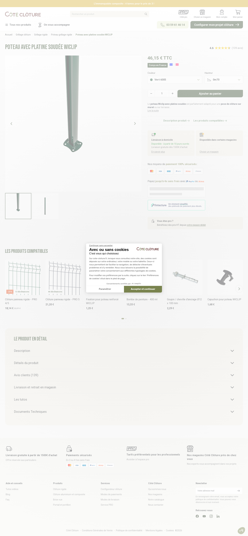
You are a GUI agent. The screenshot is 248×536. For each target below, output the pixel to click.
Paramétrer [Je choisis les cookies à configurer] (105, 289)
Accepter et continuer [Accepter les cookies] (143, 289)
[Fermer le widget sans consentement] (101, 245)
